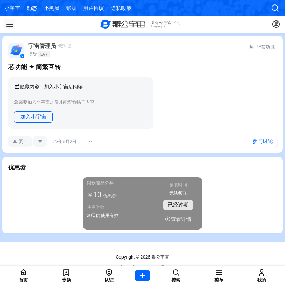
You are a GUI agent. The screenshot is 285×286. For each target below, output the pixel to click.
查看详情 (178, 219)
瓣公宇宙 (159, 257)
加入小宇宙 (33, 117)
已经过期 (178, 205)
